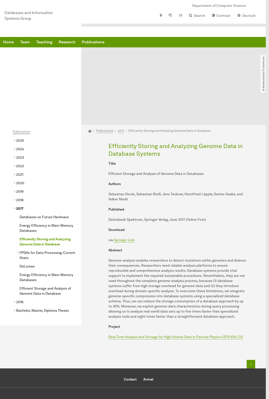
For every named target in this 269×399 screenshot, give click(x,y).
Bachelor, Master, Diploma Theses (42, 268)
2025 (20, 98)
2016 (19, 260)
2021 (19, 132)
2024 (20, 107)
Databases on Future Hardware (44, 175)
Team (89, 42)
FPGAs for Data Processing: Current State (47, 213)
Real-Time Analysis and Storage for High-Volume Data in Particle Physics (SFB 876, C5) (175, 295)
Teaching (109, 42)
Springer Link (124, 198)
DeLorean (27, 224)
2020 (20, 141)
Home (73, 42)
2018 (19, 158)
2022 (20, 124)
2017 (19, 166)
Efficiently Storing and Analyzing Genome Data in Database (45, 199)
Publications (158, 42)
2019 (19, 149)
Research (131, 42)
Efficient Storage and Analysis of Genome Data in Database (45, 248)
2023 (20, 115)
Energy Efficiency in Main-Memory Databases (46, 185)
